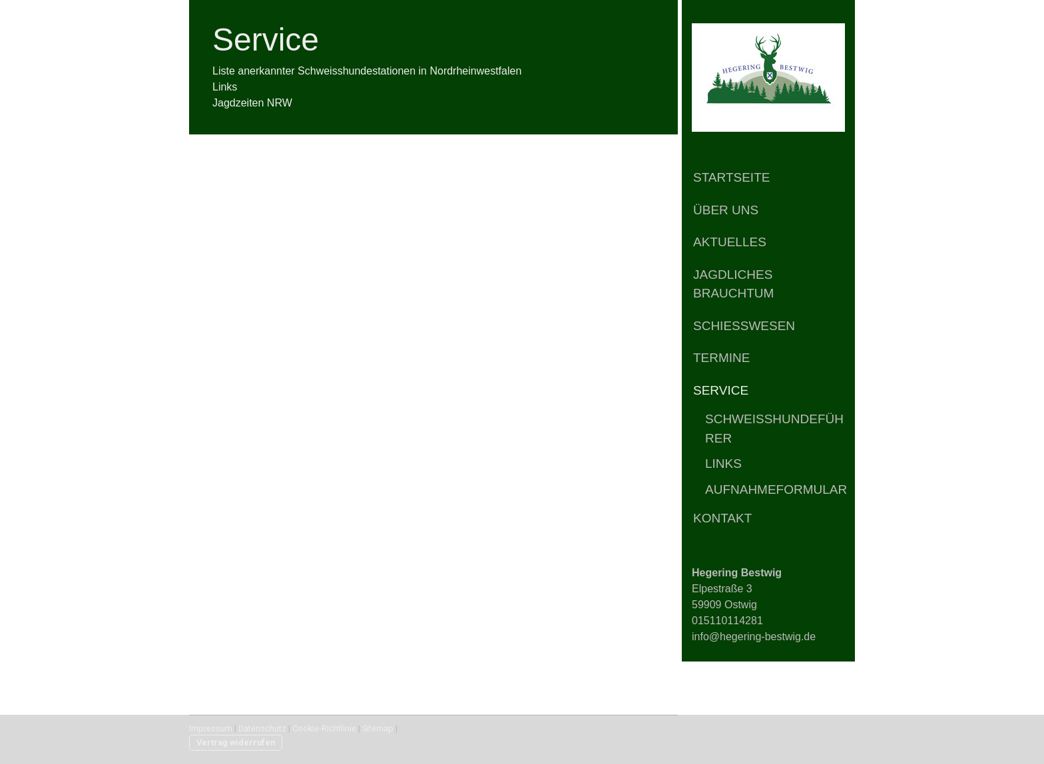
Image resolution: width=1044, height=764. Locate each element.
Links (723, 464)
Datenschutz (262, 728)
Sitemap (377, 728)
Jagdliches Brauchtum (733, 284)
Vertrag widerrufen (235, 742)
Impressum (210, 728)
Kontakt (722, 518)
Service (720, 390)
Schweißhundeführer (774, 428)
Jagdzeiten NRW (252, 102)
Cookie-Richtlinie (324, 728)
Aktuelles (729, 242)
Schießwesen (744, 326)
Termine (721, 358)
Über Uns (725, 210)
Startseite (731, 177)
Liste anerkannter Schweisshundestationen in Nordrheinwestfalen (366, 71)
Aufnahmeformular (776, 489)
